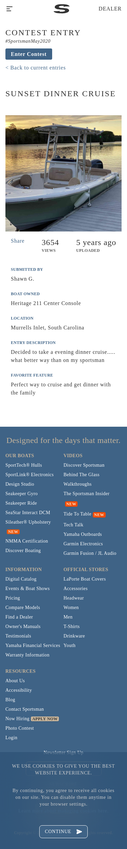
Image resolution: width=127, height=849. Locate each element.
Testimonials (18, 636)
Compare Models (22, 607)
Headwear (74, 598)
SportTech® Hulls (23, 465)
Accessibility (18, 690)
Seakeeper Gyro (21, 493)
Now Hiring (17, 718)
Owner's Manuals (23, 626)
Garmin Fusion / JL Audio (90, 553)
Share (17, 241)
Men (68, 617)
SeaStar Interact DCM (27, 512)
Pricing (12, 598)
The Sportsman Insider (87, 493)
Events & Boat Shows (27, 588)
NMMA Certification (26, 541)
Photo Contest (19, 728)
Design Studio (19, 484)
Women (71, 607)
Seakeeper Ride (21, 503)
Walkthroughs (78, 484)
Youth (70, 645)
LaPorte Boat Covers (85, 579)
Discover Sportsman (84, 465)
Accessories (76, 588)
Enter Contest (29, 54)
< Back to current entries (35, 67)
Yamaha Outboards (83, 534)
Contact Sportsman (24, 709)
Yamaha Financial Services (32, 645)
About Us (15, 680)
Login (11, 737)
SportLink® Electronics (29, 474)
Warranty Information (27, 655)
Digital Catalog (21, 579)
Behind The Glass (82, 474)
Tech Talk (74, 524)
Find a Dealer (19, 617)
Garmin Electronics (83, 543)
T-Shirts (72, 626)
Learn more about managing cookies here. (63, 810)
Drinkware (74, 636)
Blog (10, 699)
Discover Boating (23, 550)
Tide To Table (77, 514)
